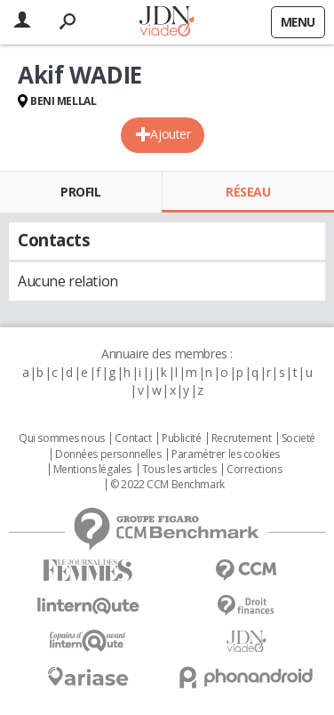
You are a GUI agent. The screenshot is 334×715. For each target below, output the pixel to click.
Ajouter (170, 133)
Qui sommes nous (62, 438)
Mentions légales (92, 469)
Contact (133, 438)
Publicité (181, 438)
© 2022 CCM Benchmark (167, 484)
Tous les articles (179, 469)
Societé (298, 438)
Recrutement (241, 438)
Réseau (248, 191)
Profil (80, 191)
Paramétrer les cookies (225, 454)
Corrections (254, 469)
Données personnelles (108, 454)
